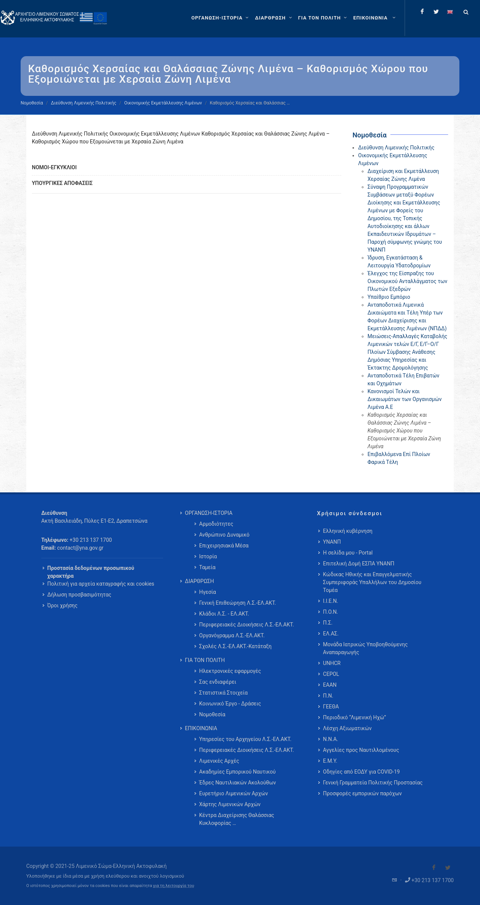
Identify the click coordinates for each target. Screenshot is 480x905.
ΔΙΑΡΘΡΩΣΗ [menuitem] (199, 581)
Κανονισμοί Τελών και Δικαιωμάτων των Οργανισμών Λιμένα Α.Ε (405, 399)
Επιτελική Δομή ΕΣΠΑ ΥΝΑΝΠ (358, 564)
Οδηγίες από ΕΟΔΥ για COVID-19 (361, 772)
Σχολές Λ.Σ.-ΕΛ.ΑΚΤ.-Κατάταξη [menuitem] (235, 646)
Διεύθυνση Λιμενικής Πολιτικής (83, 103)
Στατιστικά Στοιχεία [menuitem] (223, 693)
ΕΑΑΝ (329, 685)
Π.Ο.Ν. (330, 612)
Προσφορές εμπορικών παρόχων (362, 793)
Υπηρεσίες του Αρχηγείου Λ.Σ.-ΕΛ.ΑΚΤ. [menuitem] (245, 739)
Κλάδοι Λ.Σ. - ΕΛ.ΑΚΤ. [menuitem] (224, 614)
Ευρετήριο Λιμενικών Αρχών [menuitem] (233, 793)
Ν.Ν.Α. (330, 739)
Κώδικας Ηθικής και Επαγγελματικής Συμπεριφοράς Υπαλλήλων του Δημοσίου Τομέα (372, 582)
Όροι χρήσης (62, 605)
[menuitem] (375, 18)
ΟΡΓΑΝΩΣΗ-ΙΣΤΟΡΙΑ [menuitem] (208, 513)
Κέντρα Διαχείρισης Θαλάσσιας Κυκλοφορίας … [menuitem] (236, 819)
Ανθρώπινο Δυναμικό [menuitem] (224, 535)
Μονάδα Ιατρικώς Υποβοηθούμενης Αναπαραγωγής (365, 648)
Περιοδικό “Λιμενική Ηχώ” (354, 717)
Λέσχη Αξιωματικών (347, 728)
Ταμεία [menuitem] (207, 567)
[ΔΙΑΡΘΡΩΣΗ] (274, 18)
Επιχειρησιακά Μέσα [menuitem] (224, 546)
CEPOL (331, 674)
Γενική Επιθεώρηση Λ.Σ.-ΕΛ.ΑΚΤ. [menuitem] (237, 603)
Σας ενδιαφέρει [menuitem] (217, 682)
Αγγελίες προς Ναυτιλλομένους (361, 750)
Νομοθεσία (32, 103)
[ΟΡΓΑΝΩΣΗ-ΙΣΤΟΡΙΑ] (220, 18)
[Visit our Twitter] (448, 868)
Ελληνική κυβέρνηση (347, 531)
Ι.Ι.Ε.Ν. (330, 601)
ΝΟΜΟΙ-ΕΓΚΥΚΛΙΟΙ (54, 167)
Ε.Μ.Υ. (330, 761)
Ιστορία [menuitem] (208, 556)
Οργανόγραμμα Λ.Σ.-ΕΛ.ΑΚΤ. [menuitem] (232, 635)
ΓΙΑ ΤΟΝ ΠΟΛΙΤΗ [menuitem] (205, 660)
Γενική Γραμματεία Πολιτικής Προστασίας (373, 783)
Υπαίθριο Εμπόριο (389, 297)
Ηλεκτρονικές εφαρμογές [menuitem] (230, 671)
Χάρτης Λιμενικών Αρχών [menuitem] (230, 804)
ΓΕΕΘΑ (331, 707)
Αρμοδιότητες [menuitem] (216, 524)
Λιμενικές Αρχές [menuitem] (219, 761)
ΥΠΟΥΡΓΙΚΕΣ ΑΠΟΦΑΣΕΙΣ (62, 183)
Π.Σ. (327, 623)
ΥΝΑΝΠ (332, 542)
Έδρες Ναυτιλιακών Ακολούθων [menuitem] (237, 783)
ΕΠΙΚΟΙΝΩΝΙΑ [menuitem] (201, 728)
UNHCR (331, 663)
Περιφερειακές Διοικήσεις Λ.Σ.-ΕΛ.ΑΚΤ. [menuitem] (246, 625)
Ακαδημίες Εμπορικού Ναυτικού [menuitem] (237, 772)
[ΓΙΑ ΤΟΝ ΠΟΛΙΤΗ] (323, 18)
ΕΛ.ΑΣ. (331, 634)
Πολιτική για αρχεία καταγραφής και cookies (100, 584)
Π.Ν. (328, 696)
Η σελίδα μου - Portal (347, 553)
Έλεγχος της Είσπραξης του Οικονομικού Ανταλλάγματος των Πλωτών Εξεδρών (407, 281)
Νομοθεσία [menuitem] (212, 714)
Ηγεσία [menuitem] (207, 592)
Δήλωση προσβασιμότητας (79, 595)
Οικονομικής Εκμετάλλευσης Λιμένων (163, 103)
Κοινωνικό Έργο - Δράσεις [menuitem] (230, 704)
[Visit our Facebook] (434, 868)
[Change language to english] (450, 12)
